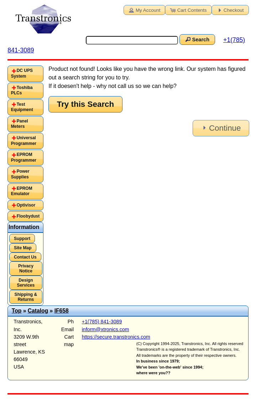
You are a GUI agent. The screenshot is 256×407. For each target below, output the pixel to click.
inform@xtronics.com (105, 329)
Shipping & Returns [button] (26, 297)
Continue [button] (220, 128)
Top (17, 311)
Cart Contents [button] (188, 10)
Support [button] (22, 238)
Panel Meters (19, 124)
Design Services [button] (26, 283)
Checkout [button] (229, 10)
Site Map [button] (23, 247)
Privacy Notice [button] (25, 268)
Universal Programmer (23, 140)
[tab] (25, 74)
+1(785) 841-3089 (102, 321)
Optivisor (26, 205)
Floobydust (28, 216)
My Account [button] (143, 10)
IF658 (61, 311)
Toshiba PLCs (22, 90)
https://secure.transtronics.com (116, 337)
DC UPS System (22, 73)
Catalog (38, 311)
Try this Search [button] (85, 104)
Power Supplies (20, 174)
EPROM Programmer (23, 157)
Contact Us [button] (25, 257)
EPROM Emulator (21, 191)
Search (196, 39)
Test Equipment (22, 107)
